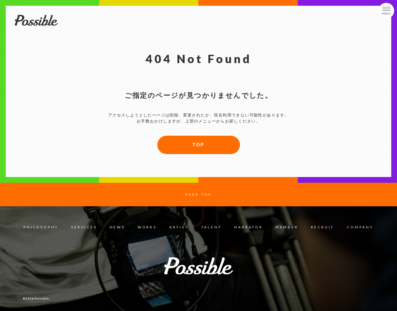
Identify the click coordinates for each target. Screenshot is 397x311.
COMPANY (360, 227)
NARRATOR (248, 227)
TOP (198, 144)
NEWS (117, 227)
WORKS (147, 227)
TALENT (211, 227)
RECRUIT (323, 227)
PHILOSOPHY (41, 227)
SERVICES (84, 227)
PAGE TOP (198, 194)
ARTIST (179, 227)
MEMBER (286, 227)
